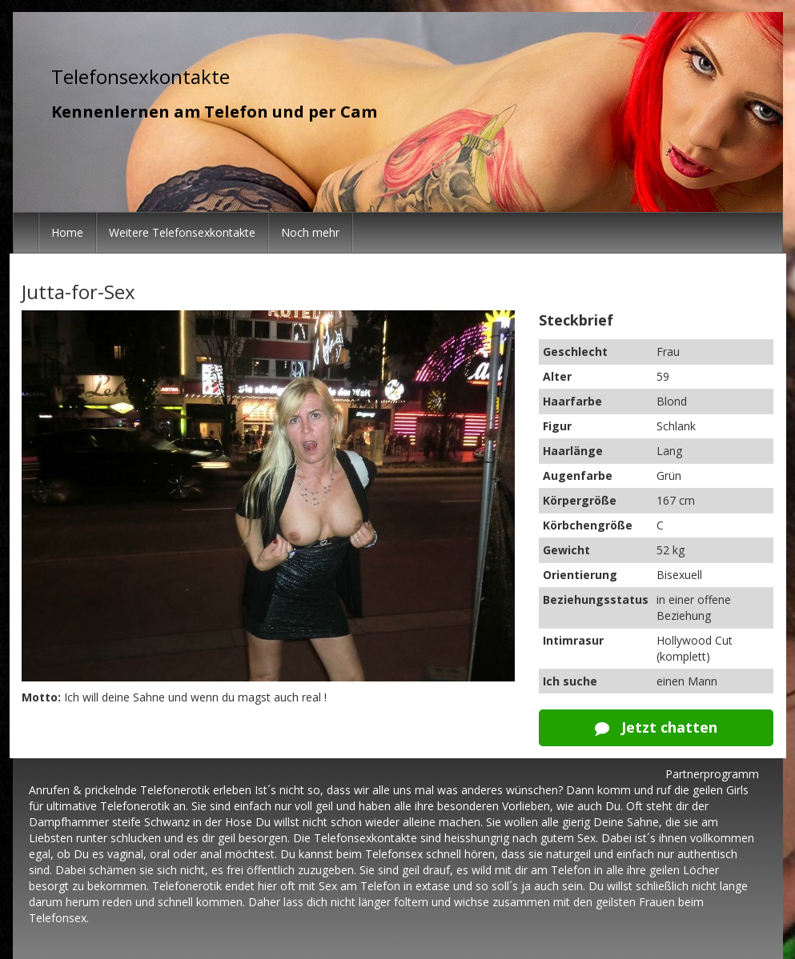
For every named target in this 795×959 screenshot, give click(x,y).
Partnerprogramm (712, 773)
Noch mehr (310, 232)
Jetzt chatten (656, 727)
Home (67, 232)
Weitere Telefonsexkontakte (182, 232)
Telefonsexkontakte (140, 76)
